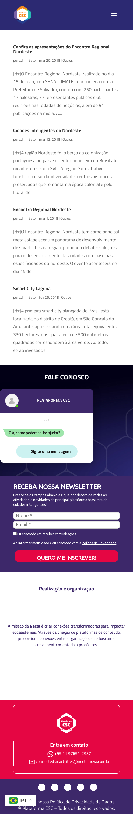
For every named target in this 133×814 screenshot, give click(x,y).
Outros (67, 60)
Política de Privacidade (99, 543)
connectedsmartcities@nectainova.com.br (73, 761)
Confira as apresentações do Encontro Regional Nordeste (61, 49)
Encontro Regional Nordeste (42, 209)
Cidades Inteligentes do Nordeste (47, 130)
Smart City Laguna (32, 288)
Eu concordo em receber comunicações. (45, 534)
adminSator (28, 60)
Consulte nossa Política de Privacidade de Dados (66, 801)
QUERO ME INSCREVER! (66, 557)
